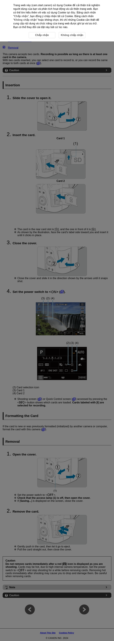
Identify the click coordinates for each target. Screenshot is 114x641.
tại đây (71, 12)
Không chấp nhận (25, 19)
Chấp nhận (21, 16)
